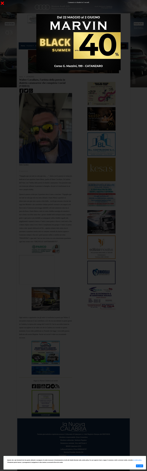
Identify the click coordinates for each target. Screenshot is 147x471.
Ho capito (139, 466)
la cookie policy (137, 460)
